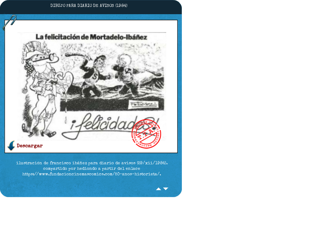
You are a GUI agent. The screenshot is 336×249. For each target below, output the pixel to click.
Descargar (30, 146)
